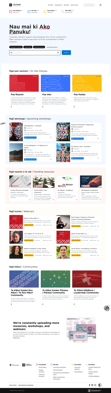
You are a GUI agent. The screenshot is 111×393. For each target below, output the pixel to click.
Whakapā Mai (58, 5)
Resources (16, 338)
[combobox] (58, 52)
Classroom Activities (16, 47)
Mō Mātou (50, 5)
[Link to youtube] (95, 385)
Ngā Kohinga (74, 5)
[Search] (33, 52)
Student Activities (39, 47)
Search (66, 52)
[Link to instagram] (92, 385)
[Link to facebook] (89, 385)
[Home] (15, 5)
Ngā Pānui (66, 5)
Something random (52, 47)
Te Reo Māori (27, 47)
